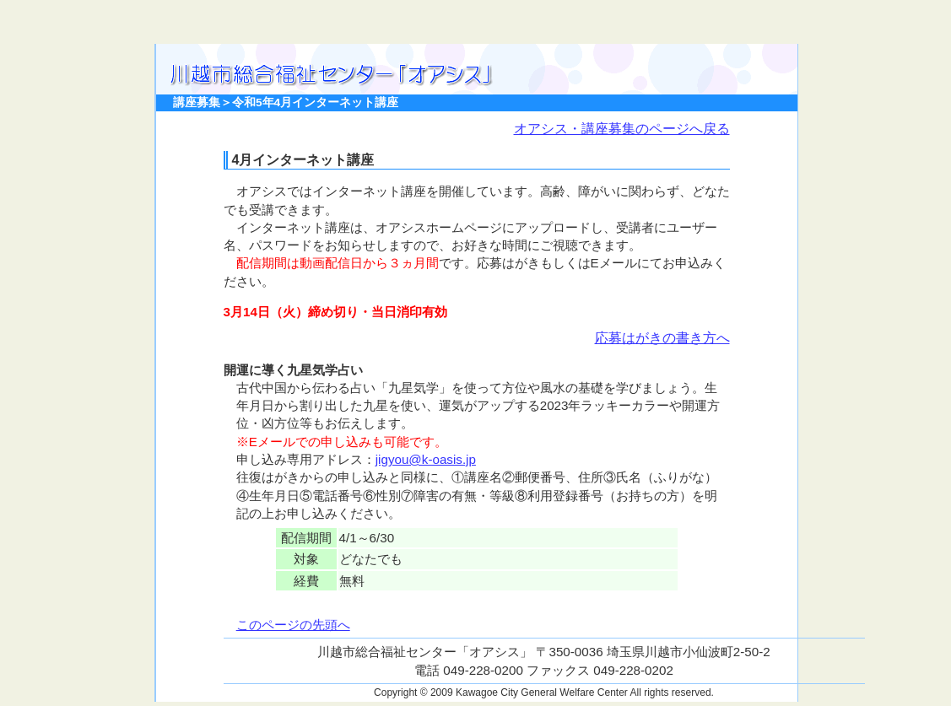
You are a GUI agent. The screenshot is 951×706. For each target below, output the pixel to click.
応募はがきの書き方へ (662, 338)
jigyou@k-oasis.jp (426, 459)
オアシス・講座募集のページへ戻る (622, 128)
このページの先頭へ (293, 624)
